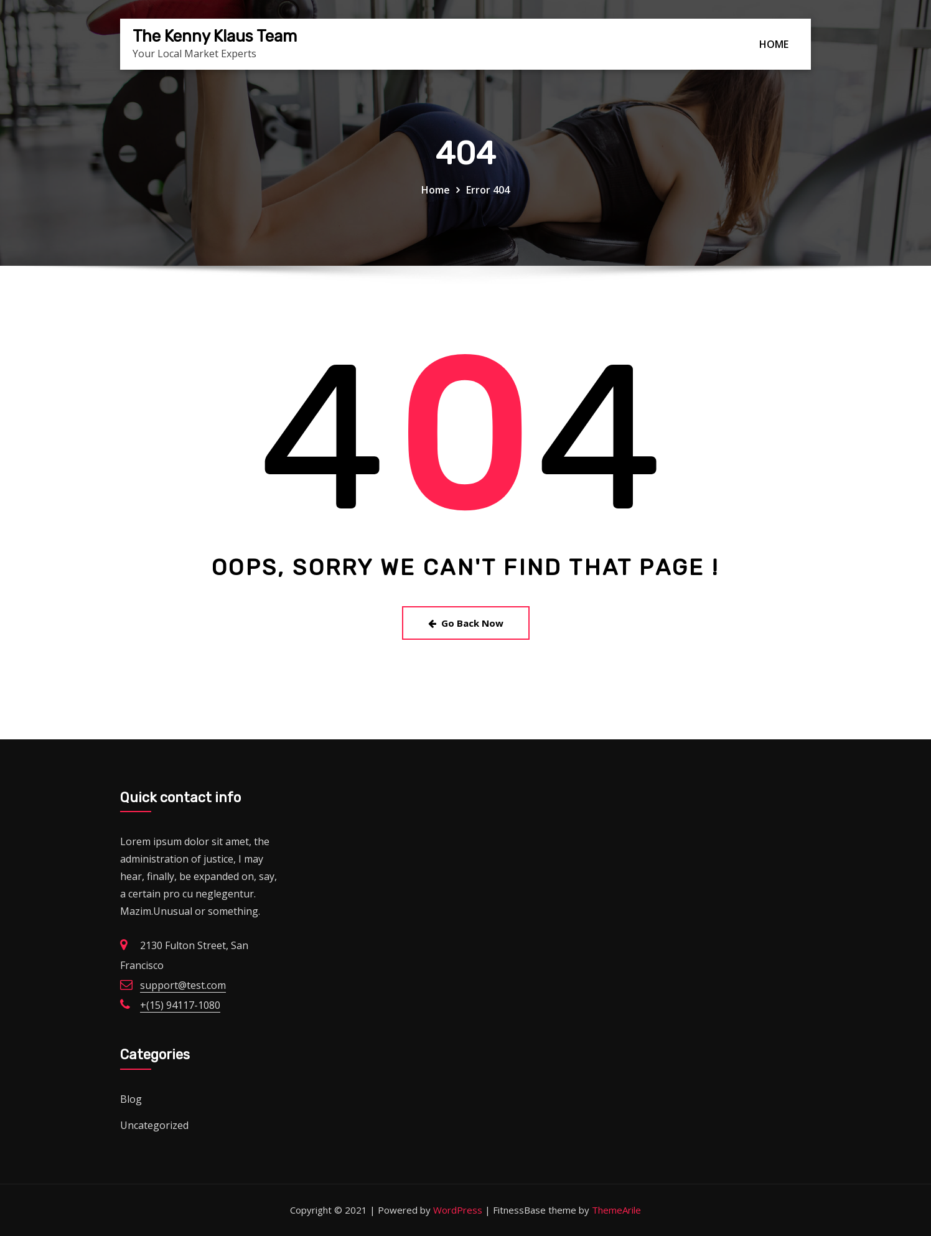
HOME (773, 44)
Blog (131, 1099)
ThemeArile (616, 1210)
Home (435, 190)
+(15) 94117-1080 (180, 1005)
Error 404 (488, 190)
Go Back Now (465, 623)
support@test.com (183, 985)
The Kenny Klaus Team (215, 36)
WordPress (457, 1210)
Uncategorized (154, 1125)
